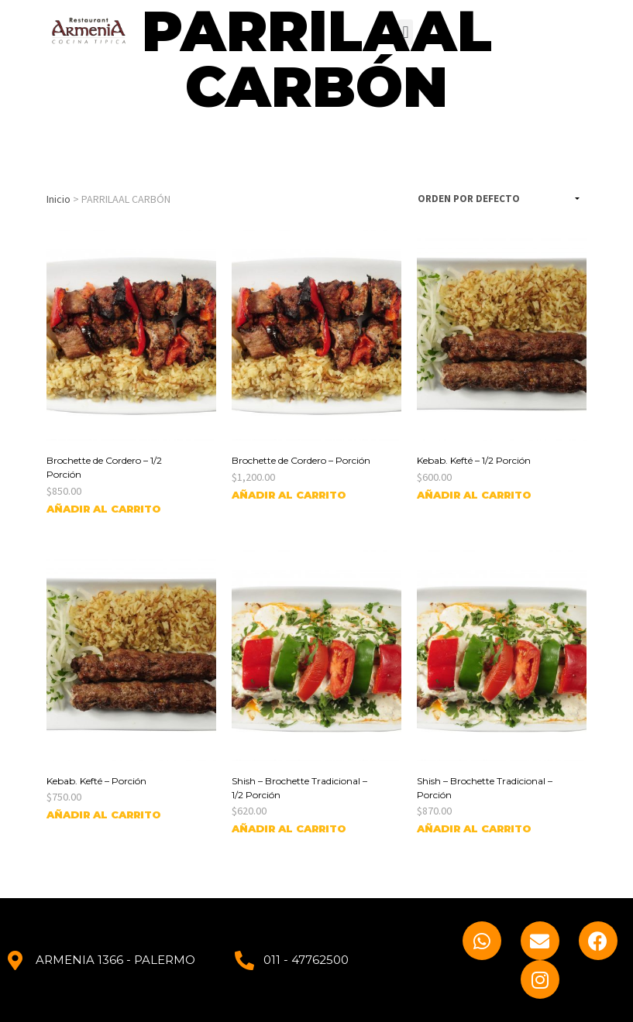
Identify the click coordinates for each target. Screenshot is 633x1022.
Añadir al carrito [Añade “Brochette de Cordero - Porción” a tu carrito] (289, 495)
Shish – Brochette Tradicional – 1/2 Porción (299, 788)
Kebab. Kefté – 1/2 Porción (474, 460)
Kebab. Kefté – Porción (96, 781)
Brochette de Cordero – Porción (301, 460)
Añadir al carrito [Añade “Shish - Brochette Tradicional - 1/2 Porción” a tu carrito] (289, 828)
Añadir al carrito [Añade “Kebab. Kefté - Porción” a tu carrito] (103, 814)
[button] (405, 32)
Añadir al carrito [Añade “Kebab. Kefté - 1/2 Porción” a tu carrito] (474, 495)
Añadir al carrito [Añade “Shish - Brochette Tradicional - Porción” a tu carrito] (474, 828)
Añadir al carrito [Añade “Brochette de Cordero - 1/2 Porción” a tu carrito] (103, 508)
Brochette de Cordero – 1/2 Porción (104, 467)
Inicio (58, 199)
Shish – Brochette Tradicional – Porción (484, 788)
